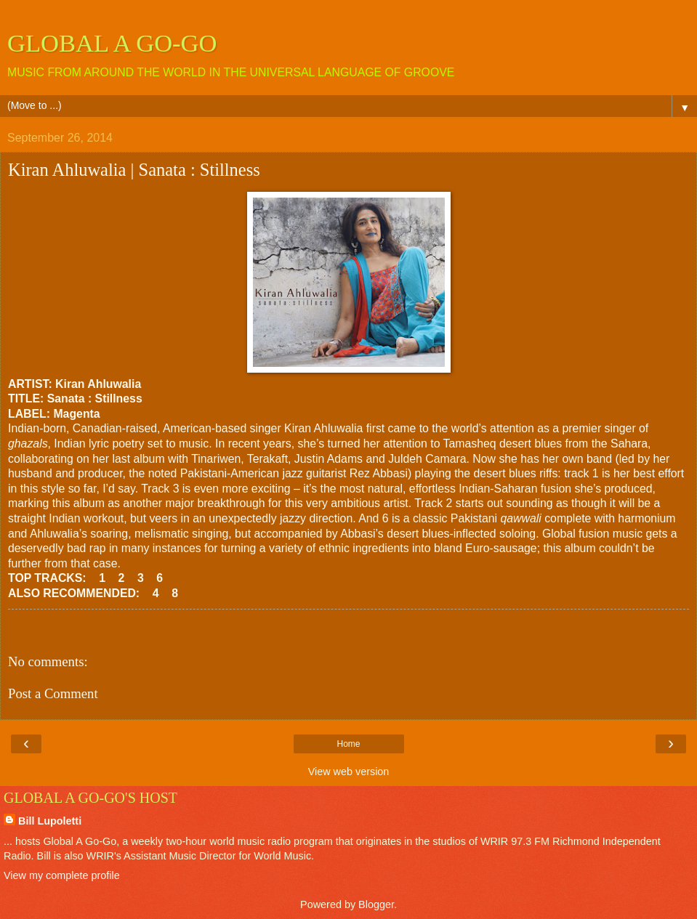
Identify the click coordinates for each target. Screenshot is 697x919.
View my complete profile (62, 875)
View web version (349, 771)
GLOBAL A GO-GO (112, 43)
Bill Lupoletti (49, 821)
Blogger (376, 904)
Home (348, 744)
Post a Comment (53, 693)
